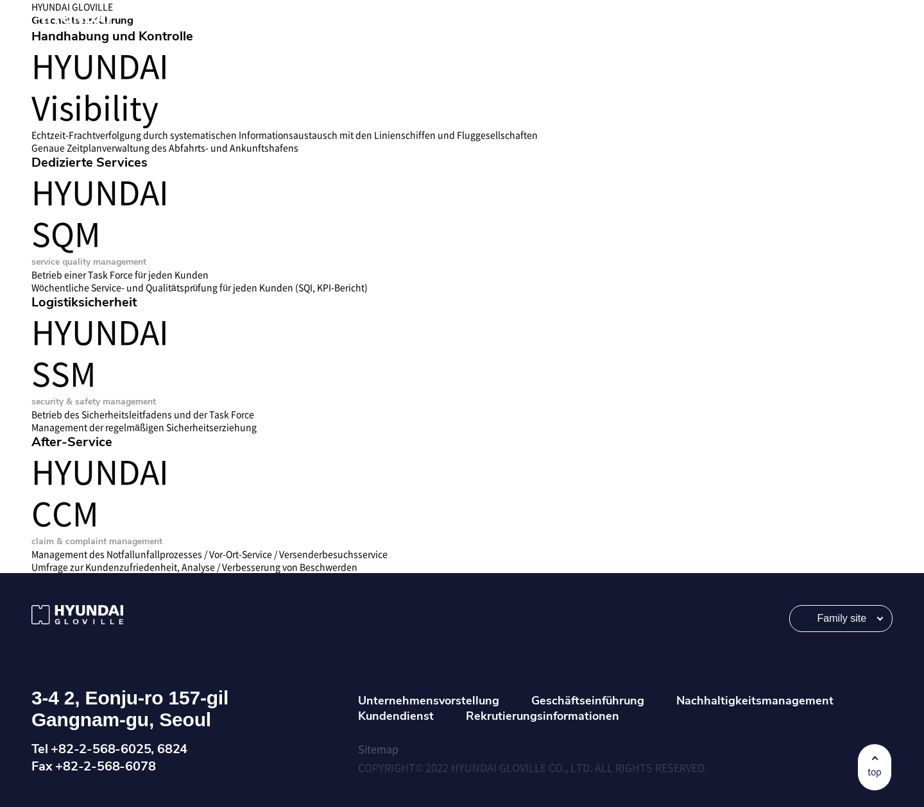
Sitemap (378, 748)
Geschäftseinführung (587, 700)
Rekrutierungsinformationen (542, 716)
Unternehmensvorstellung (428, 700)
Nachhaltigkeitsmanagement (755, 700)
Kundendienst (396, 716)
